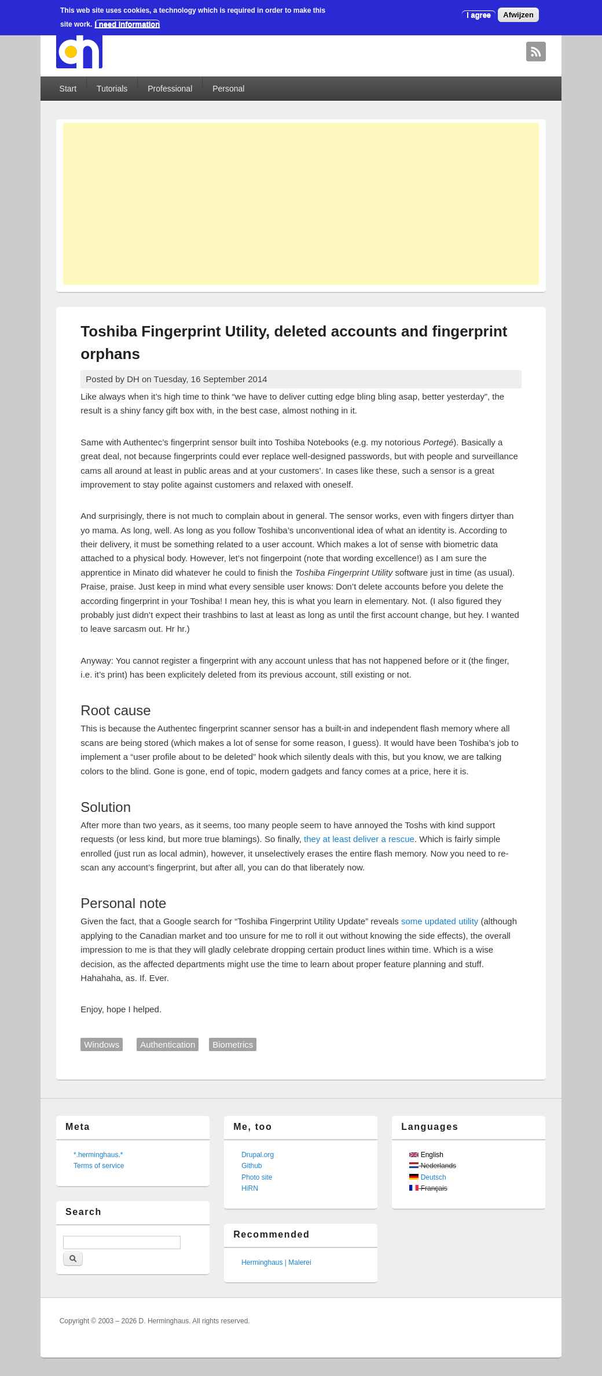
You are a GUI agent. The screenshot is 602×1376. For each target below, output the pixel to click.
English (426, 1155)
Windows (101, 1044)
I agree (479, 14)
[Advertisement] (301, 204)
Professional (170, 88)
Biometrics (232, 1044)
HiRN (249, 1188)
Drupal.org (257, 1155)
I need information (127, 24)
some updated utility (439, 921)
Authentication (167, 1044)
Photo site (256, 1177)
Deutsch (427, 1177)
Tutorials (112, 88)
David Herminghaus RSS (536, 51)
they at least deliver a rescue (359, 839)
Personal (228, 88)
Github (251, 1166)
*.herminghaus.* (98, 1155)
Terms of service (99, 1166)
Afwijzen (518, 14)
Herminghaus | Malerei (276, 1262)
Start (68, 88)
